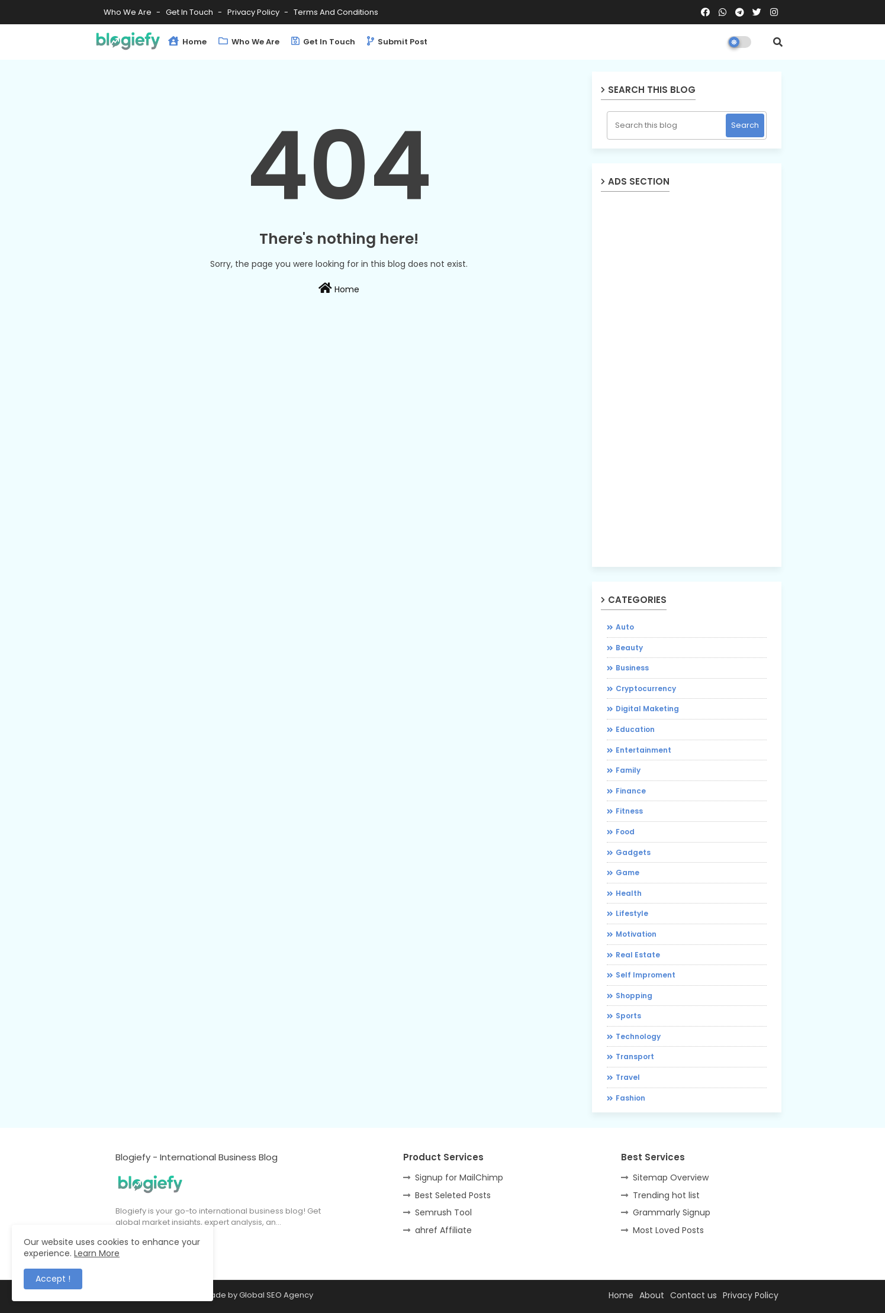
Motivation (636, 934)
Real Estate (638, 955)
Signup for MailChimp (459, 1177)
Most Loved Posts (668, 1230)
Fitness (629, 811)
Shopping (634, 996)
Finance (631, 791)
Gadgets (633, 852)
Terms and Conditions (336, 12)
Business (632, 668)
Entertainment (643, 750)
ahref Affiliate (443, 1230)
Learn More (97, 1253)
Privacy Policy (254, 12)
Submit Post (397, 41)
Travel (628, 1077)
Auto (625, 627)
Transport (635, 1056)
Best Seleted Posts (453, 1195)
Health (629, 893)
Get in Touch (190, 12)
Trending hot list (666, 1195)
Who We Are (128, 12)
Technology (638, 1036)
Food (625, 832)
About (651, 1295)
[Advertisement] (339, 461)
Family (628, 770)
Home (187, 41)
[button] (778, 42)
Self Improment (645, 975)
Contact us (693, 1295)
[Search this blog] (667, 125)
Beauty (629, 648)
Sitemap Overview (671, 1177)
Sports (628, 1016)
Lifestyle (632, 913)
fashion (630, 1098)
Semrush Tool (443, 1212)
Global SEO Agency (276, 1295)
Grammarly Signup (671, 1212)
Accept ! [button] (53, 1279)
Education (635, 729)
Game (627, 872)
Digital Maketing (647, 709)
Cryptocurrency (646, 688)
